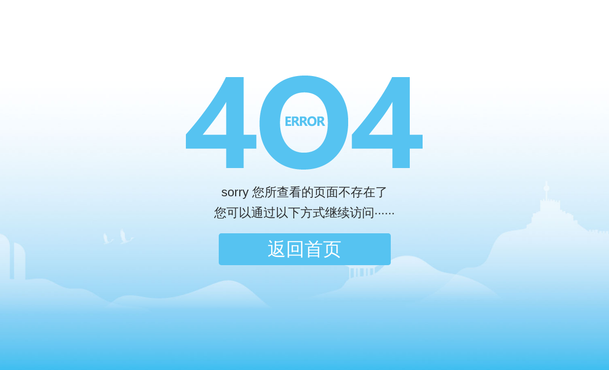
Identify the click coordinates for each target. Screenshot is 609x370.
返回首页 (304, 249)
